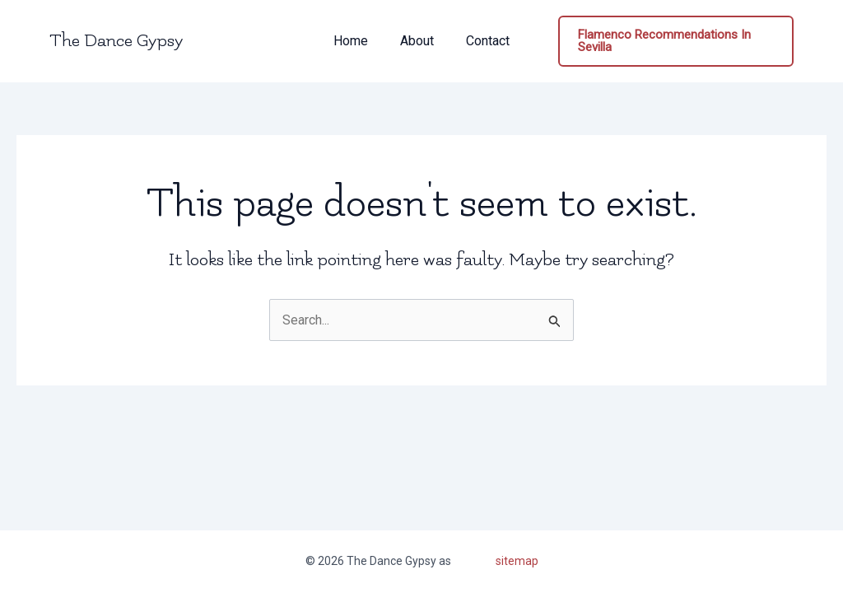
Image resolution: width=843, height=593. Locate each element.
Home (356, 41)
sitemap (517, 560)
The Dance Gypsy (116, 40)
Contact (482, 41)
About (417, 41)
